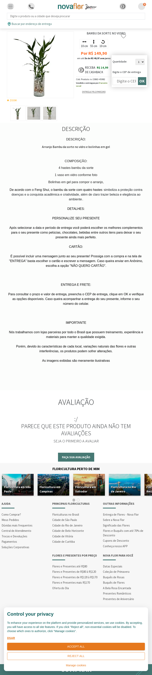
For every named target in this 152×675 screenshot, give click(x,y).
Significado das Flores (116, 525)
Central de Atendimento (16, 531)
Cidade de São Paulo (64, 520)
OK (142, 81)
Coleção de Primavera (116, 572)
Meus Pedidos (10, 520)
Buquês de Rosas (113, 577)
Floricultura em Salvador (85, 489)
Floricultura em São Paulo (17, 489)
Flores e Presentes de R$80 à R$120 (74, 572)
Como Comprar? (11, 514)
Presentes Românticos (117, 593)
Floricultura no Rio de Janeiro (123, 489)
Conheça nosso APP (115, 546)
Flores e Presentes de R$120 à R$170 (74, 577)
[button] (122, 6)
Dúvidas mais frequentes (17, 525)
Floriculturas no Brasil (65, 514)
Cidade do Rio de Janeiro (67, 525)
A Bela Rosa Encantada (117, 588)
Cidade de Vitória (62, 536)
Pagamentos (9, 541)
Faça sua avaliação (76, 457)
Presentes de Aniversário (118, 599)
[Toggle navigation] (10, 6)
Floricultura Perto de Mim (76, 469)
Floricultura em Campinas (50, 489)
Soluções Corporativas (15, 547)
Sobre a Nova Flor (113, 520)
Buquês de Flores (114, 582)
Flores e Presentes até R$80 (69, 566)
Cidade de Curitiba (63, 541)
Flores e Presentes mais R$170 (71, 582)
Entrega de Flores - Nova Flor (121, 514)
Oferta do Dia (60, 588)
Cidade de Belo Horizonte (68, 531)
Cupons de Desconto (116, 540)
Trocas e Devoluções (14, 536)
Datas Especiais (112, 566)
